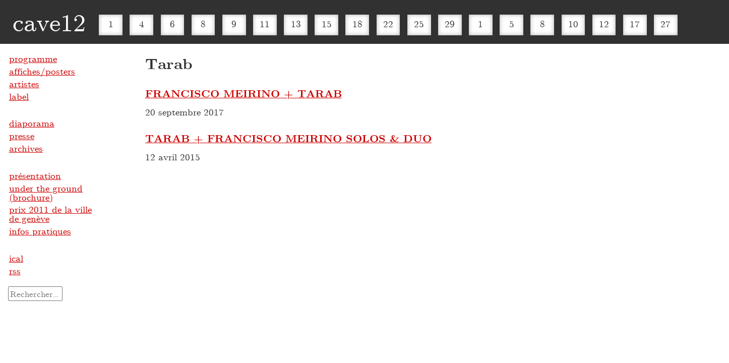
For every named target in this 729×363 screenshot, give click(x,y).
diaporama (31, 123)
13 (296, 23)
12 (604, 23)
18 (357, 23)
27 (665, 23)
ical (16, 258)
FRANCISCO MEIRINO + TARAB (243, 93)
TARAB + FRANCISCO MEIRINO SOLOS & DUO (288, 138)
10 (573, 23)
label (19, 96)
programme (33, 58)
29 (450, 23)
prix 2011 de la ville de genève (50, 214)
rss (15, 270)
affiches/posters (42, 71)
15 (327, 23)
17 (635, 23)
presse (21, 135)
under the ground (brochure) (46, 193)
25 (419, 23)
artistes (24, 83)
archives (26, 148)
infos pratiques (40, 230)
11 (265, 23)
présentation (35, 175)
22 (388, 23)
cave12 (49, 22)
